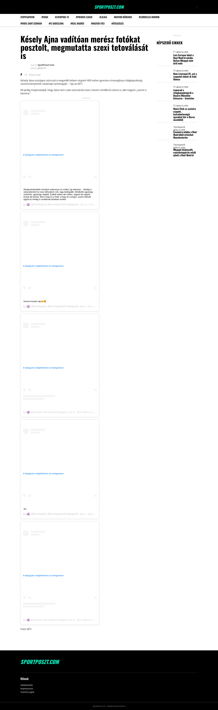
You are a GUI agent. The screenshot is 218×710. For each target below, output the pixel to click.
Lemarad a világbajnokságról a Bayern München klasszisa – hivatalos (183, 94)
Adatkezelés (26, 685)
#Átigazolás (117, 23)
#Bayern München (123, 17)
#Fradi (45, 17)
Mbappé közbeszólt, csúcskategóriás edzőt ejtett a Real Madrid (184, 152)
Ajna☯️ (26, 204)
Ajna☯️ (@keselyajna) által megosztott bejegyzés (45, 412)
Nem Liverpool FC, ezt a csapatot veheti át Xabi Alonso (185, 76)
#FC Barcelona (56, 23)
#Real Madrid (77, 23)
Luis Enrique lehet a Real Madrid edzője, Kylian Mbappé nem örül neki (183, 59)
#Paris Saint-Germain (31, 23)
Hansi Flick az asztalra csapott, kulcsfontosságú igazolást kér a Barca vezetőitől (184, 114)
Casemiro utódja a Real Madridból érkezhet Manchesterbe (185, 135)
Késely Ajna (34, 75)
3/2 (25, 509)
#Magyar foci (98, 23)
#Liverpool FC (62, 17)
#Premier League (84, 17)
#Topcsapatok (27, 17)
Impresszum (26, 688)
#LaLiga (103, 17)
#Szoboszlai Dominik (149, 17)
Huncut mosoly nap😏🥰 (35, 301)
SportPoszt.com (109, 7)
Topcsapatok (179, 127)
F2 (26, 75)
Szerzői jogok (27, 692)
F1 (174, 52)
